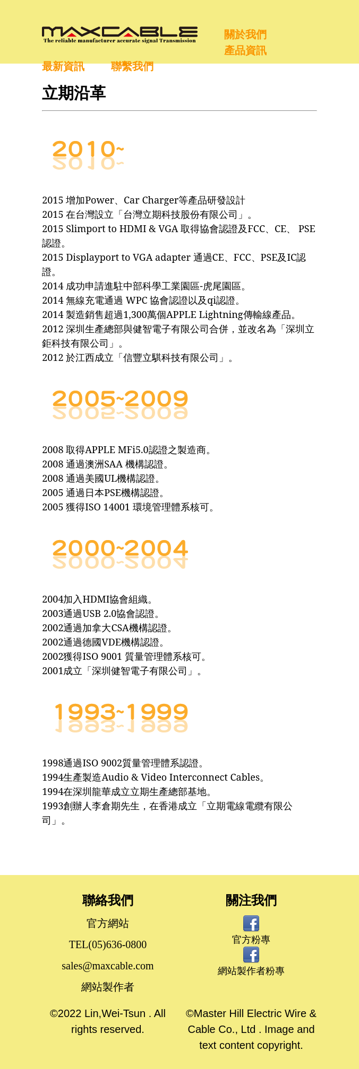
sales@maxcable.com (107, 965)
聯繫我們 (132, 66)
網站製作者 (107, 987)
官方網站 (108, 923)
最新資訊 (63, 66)
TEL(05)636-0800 (108, 944)
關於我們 (245, 34)
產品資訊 (245, 50)
